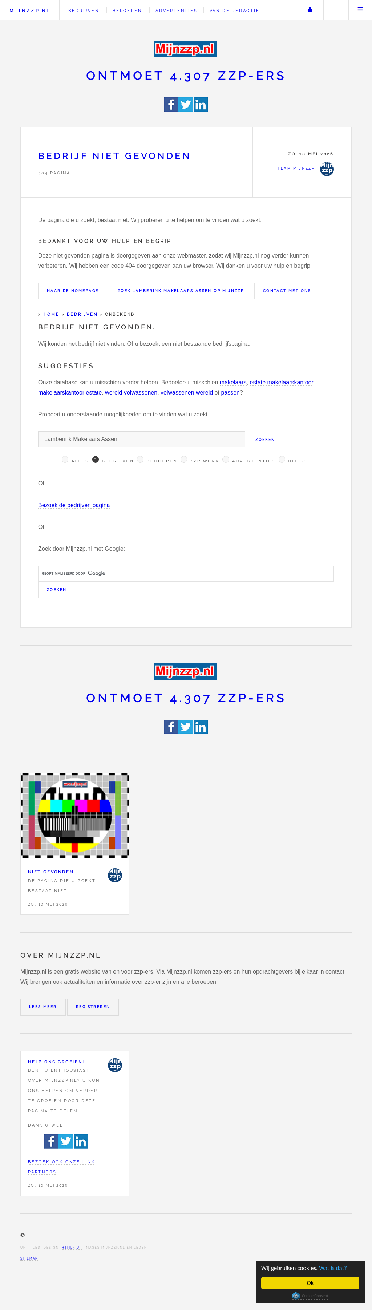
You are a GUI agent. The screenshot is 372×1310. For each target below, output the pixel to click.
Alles (80, 461)
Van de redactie (235, 10)
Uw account (310, 10)
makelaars (233, 382)
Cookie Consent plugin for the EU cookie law (310, 1296)
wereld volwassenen (131, 392)
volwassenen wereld (187, 392)
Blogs (297, 461)
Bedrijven (83, 10)
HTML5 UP (72, 1247)
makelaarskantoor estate (70, 392)
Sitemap (29, 1258)
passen (230, 392)
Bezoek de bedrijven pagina (74, 505)
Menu (360, 10)
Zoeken (335, 10)
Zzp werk (204, 461)
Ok (310, 1283)
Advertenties (176, 10)
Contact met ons (287, 291)
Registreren (93, 1007)
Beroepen (127, 10)
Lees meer (43, 1007)
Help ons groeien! (56, 1061)
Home (52, 314)
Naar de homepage (72, 291)
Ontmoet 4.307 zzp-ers (186, 75)
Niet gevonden (50, 871)
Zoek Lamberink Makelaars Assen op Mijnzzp (181, 291)
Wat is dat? (333, 1268)
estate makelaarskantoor (281, 382)
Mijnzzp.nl (29, 10)
